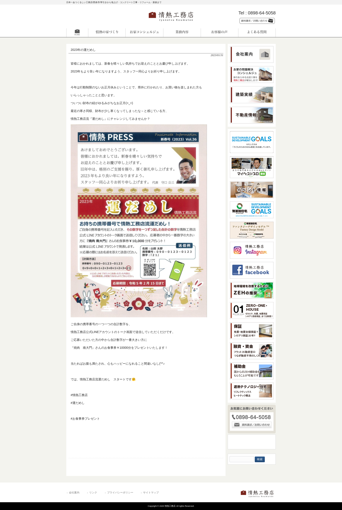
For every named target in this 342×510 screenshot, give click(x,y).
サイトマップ (151, 492)
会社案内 (74, 492)
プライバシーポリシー (120, 492)
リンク (93, 492)
